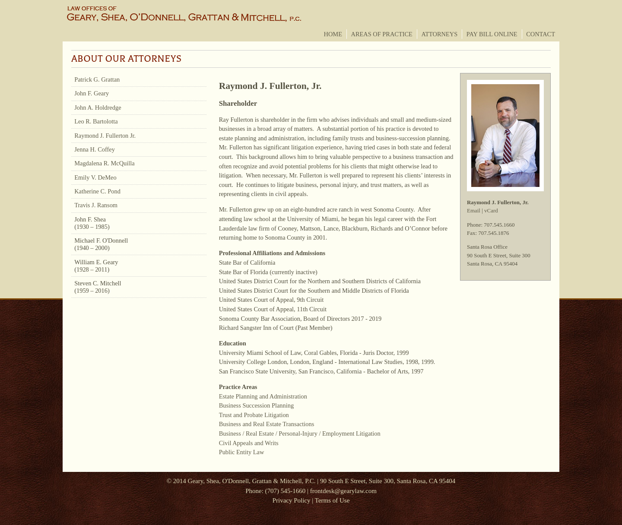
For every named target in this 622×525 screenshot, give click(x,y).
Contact (540, 34)
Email (473, 210)
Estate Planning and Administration (263, 396)
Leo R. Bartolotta (95, 121)
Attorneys (439, 34)
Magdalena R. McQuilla (104, 163)
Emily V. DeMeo (95, 177)
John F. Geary (91, 93)
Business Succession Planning (256, 405)
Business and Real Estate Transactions (266, 424)
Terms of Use (332, 500)
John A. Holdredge (97, 107)
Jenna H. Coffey (94, 149)
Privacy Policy (292, 500)
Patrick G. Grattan (97, 79)
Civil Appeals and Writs (249, 443)
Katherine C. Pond (97, 191)
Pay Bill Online (491, 34)
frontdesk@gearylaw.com (343, 490)
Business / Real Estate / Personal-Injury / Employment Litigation (300, 433)
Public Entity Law (241, 452)
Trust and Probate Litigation (254, 414)
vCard (491, 210)
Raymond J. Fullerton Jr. (105, 135)
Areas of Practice (382, 34)
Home (333, 34)
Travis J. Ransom (95, 205)
